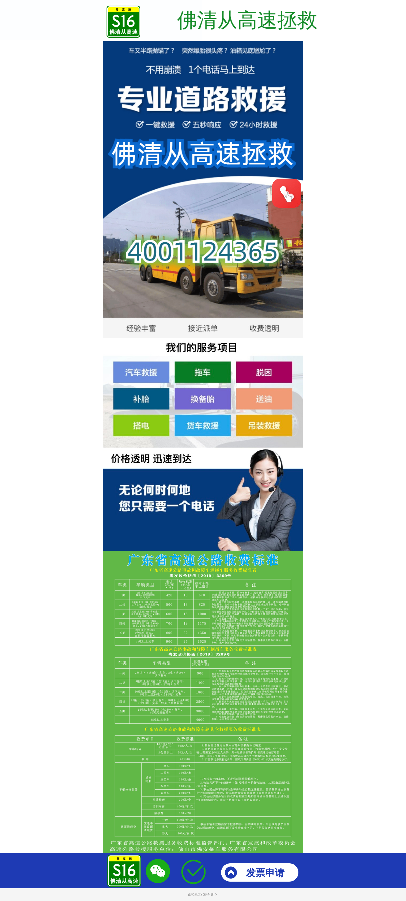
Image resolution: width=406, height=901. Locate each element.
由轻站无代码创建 (203, 894)
